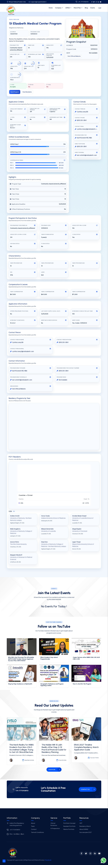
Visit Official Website (74, 56)
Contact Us (85, 789)
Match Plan (77, 8)
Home (51, 8)
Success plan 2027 (85, 832)
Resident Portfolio (69, 826)
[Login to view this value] (30, 342)
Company (58, 8)
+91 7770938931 (15, 830)
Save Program (15, 92)
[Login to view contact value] (86, 112)
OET (80, 823)
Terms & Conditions (37, 832)
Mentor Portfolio (68, 829)
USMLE (67, 8)
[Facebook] (81, 853)
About (33, 823)
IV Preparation (55, 828)
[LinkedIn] (95, 853)
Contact (34, 829)
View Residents (27, 92)
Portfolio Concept (69, 823)
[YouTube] (99, 853)
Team (33, 826)
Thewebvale (48, 860)
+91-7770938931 (22, 790)
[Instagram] (90, 853)
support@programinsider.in (38, 2)
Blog (86, 8)
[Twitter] (86, 853)
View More (51, 769)
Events (92, 8)
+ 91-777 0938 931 (82, 2)
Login (99, 8)
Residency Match (85, 826)
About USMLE (83, 829)
